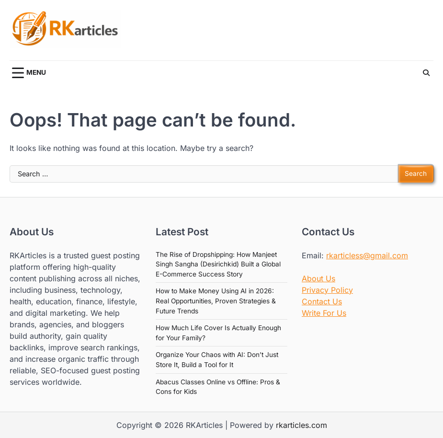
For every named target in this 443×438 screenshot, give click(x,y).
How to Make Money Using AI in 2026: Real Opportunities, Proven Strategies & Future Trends (216, 300)
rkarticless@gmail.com (367, 255)
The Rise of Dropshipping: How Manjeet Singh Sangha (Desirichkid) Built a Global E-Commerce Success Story (218, 264)
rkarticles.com (301, 425)
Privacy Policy (327, 290)
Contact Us (322, 301)
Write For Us (324, 313)
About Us (318, 278)
